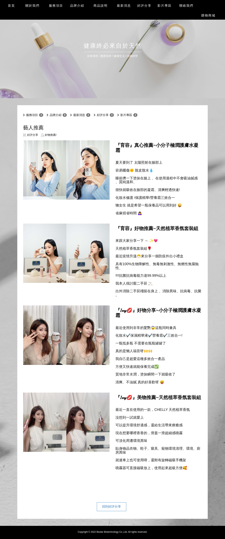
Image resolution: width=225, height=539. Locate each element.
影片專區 (126, 115)
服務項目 (32, 115)
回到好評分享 (111, 506)
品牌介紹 (55, 115)
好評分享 (103, 115)
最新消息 (79, 115)
